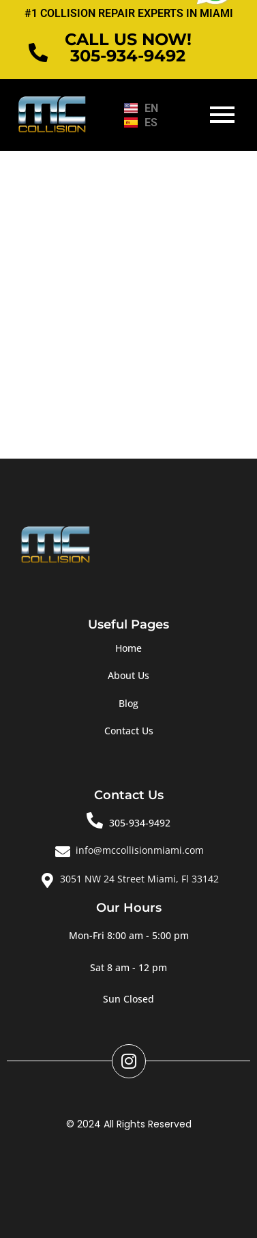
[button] (129, 935)
